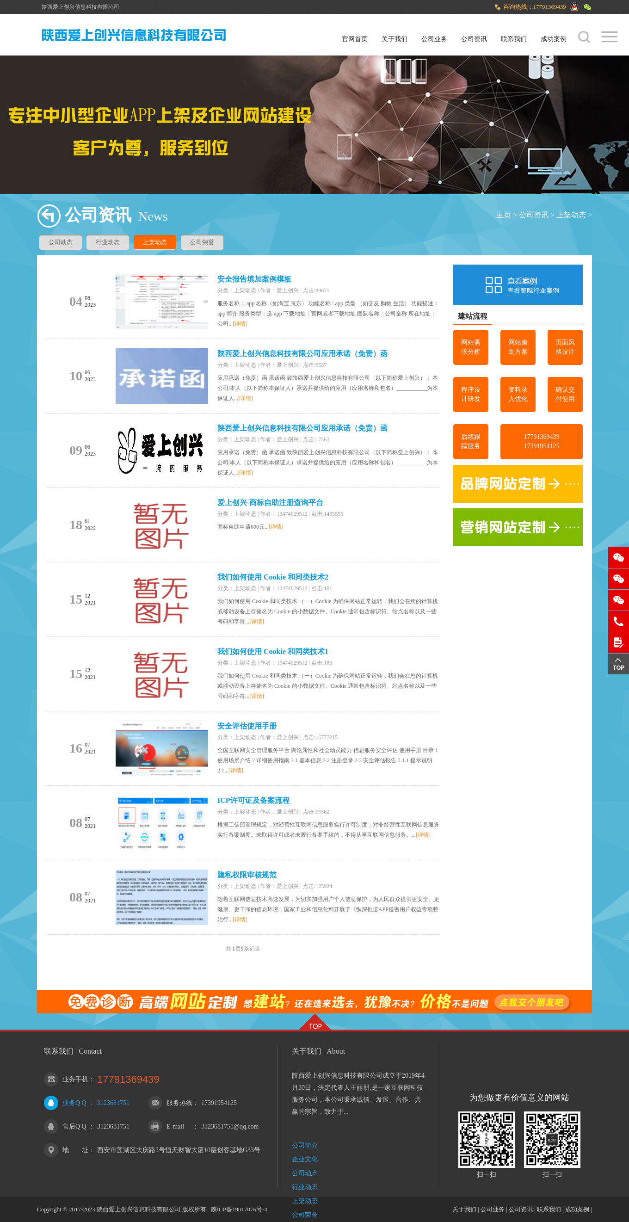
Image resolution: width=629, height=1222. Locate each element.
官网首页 (355, 39)
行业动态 (108, 242)
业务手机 (75, 1079)
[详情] (240, 324)
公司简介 (305, 1145)
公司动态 (61, 242)
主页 (503, 215)
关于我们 (394, 39)
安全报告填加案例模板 (254, 279)
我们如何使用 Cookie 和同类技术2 (272, 577)
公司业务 (434, 39)
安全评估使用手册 (247, 726)
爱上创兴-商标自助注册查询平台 (270, 502)
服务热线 (179, 1102)
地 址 (75, 1150)
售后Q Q (74, 1126)
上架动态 (571, 215)
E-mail (175, 1126)
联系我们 (514, 39)
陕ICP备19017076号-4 (239, 1209)
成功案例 (554, 39)
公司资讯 (474, 39)
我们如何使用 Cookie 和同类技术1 (272, 651)
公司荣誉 (202, 242)
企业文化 (305, 1159)
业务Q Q (74, 1102)
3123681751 (113, 1102)
